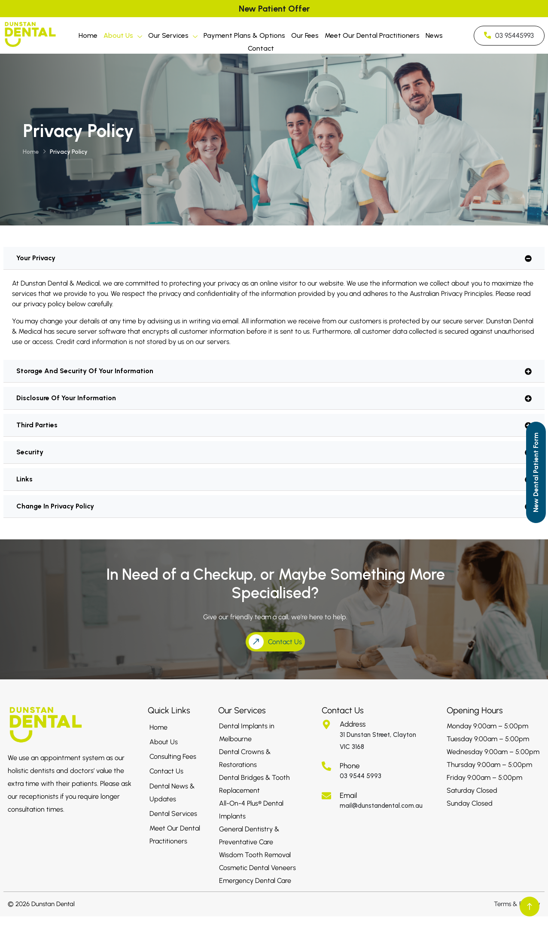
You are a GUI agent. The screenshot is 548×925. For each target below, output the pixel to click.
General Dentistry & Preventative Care (249, 835)
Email (348, 795)
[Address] (326, 724)
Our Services (173, 36)
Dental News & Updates (172, 792)
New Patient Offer (274, 8)
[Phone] (326, 766)
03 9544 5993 (360, 776)
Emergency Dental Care (255, 880)
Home (88, 35)
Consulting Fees (172, 756)
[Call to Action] (536, 472)
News (434, 35)
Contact (261, 48)
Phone (350, 765)
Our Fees (305, 35)
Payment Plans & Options (244, 35)
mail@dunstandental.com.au (381, 805)
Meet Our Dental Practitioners (372, 35)
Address (352, 724)
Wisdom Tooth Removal (255, 855)
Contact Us (166, 771)
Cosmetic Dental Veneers (257, 868)
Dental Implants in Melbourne (246, 732)
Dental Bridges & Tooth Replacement (254, 783)
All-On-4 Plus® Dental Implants (251, 809)
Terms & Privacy (517, 904)
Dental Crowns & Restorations (245, 758)
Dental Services (173, 813)
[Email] (326, 795)
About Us (123, 36)
